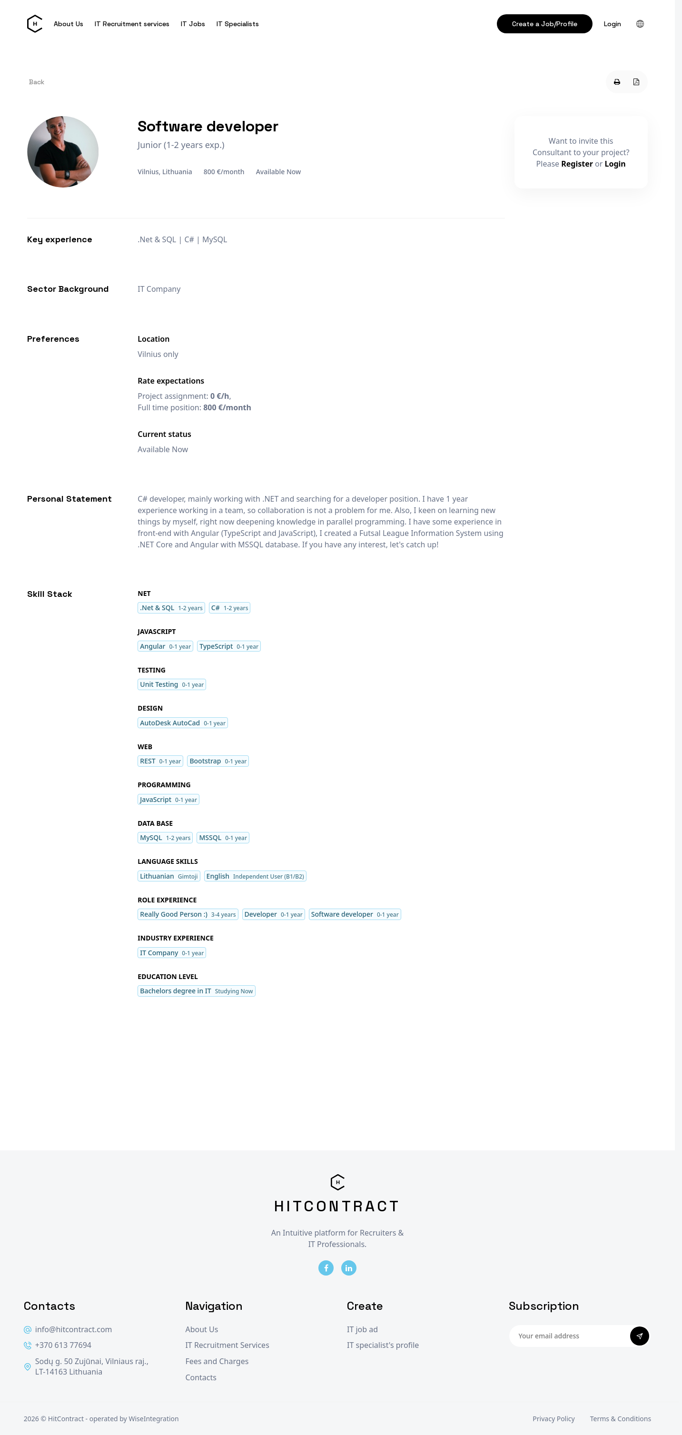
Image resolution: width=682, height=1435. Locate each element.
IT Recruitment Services (227, 1345)
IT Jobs (193, 24)
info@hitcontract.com (68, 1330)
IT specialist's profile (383, 1345)
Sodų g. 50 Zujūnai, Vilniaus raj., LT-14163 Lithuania (86, 1366)
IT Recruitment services (132, 24)
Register (577, 163)
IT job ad (362, 1330)
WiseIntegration (153, 1418)
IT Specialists (238, 24)
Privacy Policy (553, 1418)
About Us (68, 24)
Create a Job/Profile (544, 24)
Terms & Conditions (621, 1418)
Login (612, 24)
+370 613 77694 (57, 1345)
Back (36, 82)
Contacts (201, 1378)
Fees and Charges (216, 1361)
